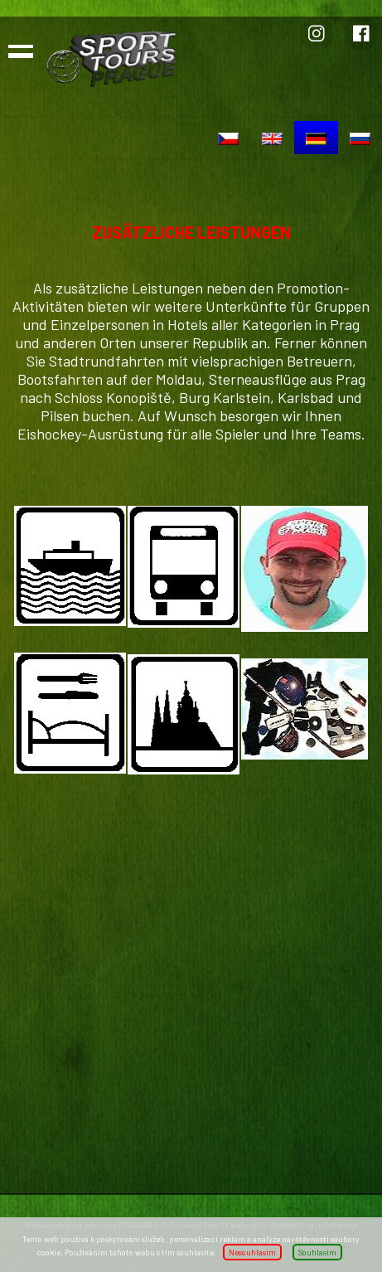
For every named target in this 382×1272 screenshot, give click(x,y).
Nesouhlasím (252, 1252)
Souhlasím (317, 1252)
